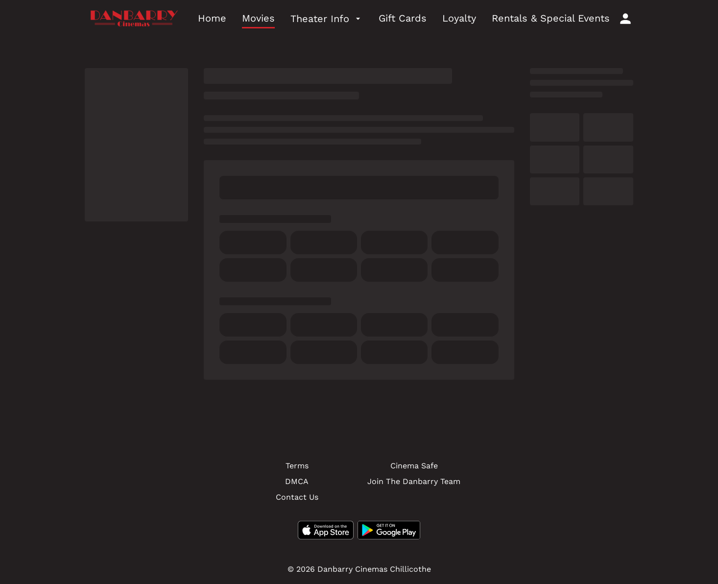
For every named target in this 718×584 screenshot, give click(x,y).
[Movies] (258, 18)
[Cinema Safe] (414, 466)
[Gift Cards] (403, 18)
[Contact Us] (297, 497)
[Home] (212, 18)
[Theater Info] (326, 18)
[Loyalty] (459, 18)
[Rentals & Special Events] (551, 18)
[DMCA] (297, 481)
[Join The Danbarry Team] (413, 481)
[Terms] (297, 466)
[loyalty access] (625, 18)
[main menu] (404, 18)
